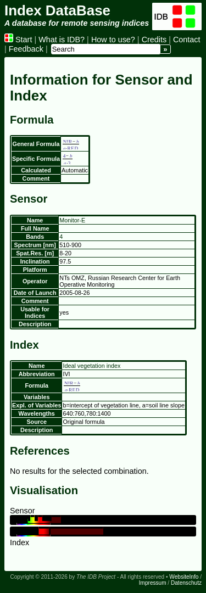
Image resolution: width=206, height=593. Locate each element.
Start (18, 39)
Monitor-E (72, 220)
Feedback (26, 48)
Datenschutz (186, 583)
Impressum (152, 583)
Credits (154, 39)
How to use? (113, 39)
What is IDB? (61, 39)
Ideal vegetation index (91, 365)
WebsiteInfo (183, 577)
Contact (187, 39)
